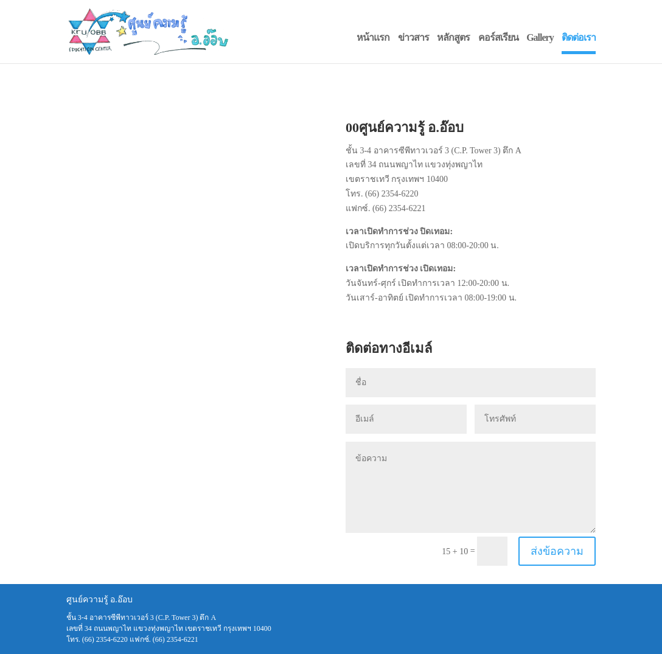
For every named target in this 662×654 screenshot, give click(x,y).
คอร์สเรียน (498, 37)
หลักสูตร (453, 37)
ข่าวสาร (413, 37)
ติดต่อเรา (579, 37)
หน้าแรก (373, 37)
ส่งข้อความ (557, 551)
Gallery (540, 37)
